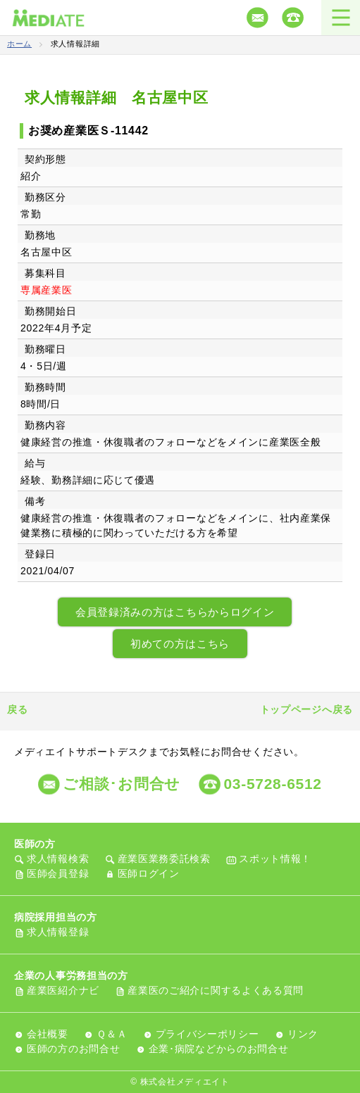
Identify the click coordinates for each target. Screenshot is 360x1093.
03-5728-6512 (272, 784)
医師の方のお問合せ (73, 1048)
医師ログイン (149, 873)
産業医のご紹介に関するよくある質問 (216, 990)
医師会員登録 (58, 873)
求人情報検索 (58, 858)
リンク (302, 1034)
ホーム (19, 43)
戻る (17, 709)
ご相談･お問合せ (121, 784)
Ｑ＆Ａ (112, 1034)
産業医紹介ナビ (63, 990)
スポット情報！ (275, 858)
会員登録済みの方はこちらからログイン (175, 612)
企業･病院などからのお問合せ (219, 1048)
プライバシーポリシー (207, 1034)
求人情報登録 (58, 931)
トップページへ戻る (306, 709)
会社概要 (47, 1034)
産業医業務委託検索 (164, 858)
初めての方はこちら (180, 644)
